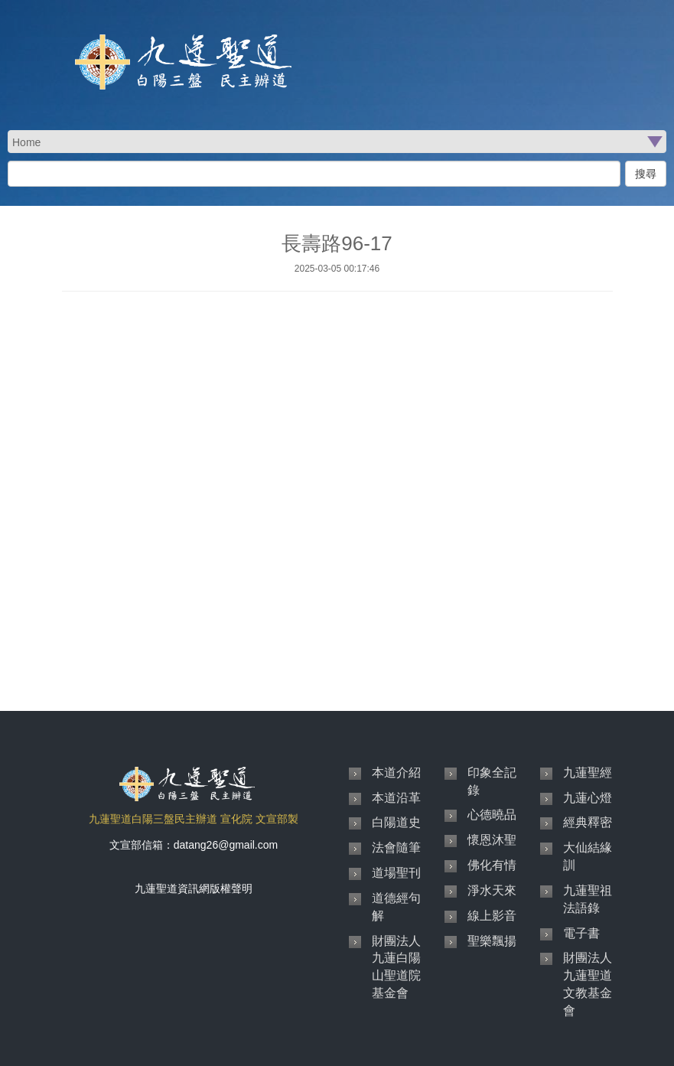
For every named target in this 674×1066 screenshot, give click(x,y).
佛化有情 (491, 865)
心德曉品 (491, 814)
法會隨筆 (396, 847)
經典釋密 (587, 822)
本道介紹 (396, 772)
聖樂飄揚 (491, 940)
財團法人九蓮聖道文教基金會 (587, 984)
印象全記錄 (491, 781)
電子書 (581, 933)
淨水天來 (491, 890)
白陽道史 (396, 822)
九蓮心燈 (587, 797)
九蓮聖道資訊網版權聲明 (193, 888)
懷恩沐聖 (491, 839)
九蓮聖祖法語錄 (587, 899)
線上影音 (491, 915)
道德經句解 (396, 907)
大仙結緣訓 (587, 856)
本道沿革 (396, 797)
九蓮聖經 (587, 772)
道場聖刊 (396, 872)
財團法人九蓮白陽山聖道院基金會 (396, 967)
